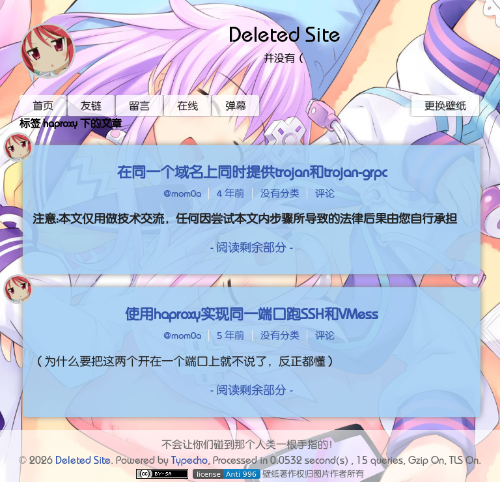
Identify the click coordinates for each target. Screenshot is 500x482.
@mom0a (182, 193)
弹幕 (235, 105)
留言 (139, 105)
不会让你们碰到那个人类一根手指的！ (250, 444)
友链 (91, 105)
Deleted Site (284, 34)
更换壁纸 (445, 105)
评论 (325, 193)
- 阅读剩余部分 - (251, 247)
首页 (43, 105)
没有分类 (279, 193)
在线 (187, 105)
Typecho (189, 460)
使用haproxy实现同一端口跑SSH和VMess (251, 314)
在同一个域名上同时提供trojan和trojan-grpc (252, 172)
